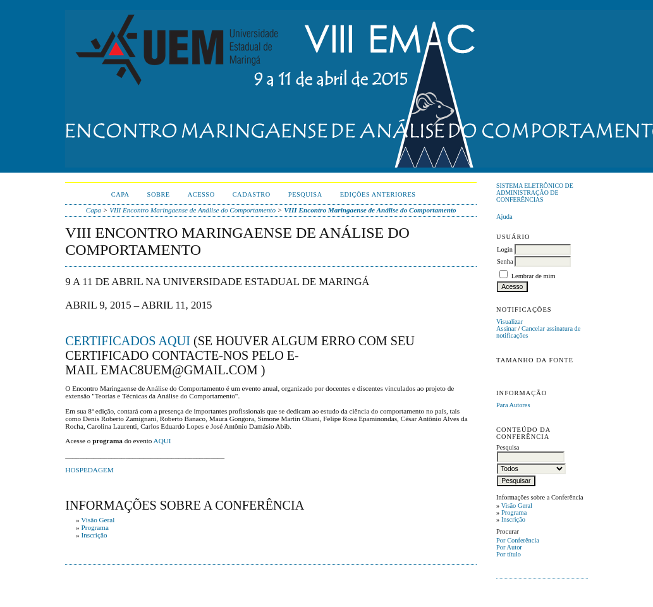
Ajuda (504, 216)
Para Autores (513, 405)
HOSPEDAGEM (89, 470)
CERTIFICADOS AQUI (127, 341)
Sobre (158, 194)
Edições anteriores (378, 194)
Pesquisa (305, 194)
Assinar (506, 328)
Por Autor (509, 547)
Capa (120, 194)
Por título (508, 554)
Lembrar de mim (533, 276)
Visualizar (509, 321)
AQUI (162, 441)
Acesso (201, 194)
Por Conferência (517, 540)
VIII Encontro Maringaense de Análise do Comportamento (192, 210)
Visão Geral (516, 505)
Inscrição (513, 519)
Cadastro (252, 194)
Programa (514, 512)
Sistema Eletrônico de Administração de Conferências (534, 192)
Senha (505, 261)
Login (505, 249)
